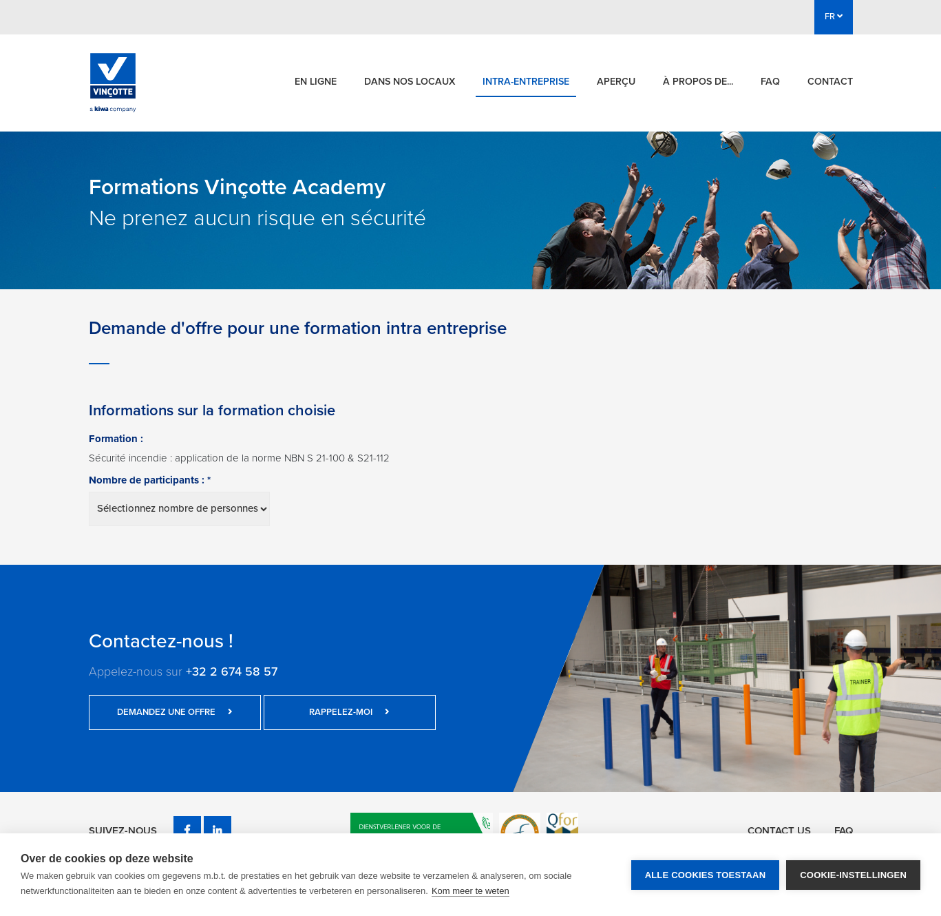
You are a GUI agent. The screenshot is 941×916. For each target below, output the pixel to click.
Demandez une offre (175, 712)
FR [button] (834, 16)
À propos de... (698, 81)
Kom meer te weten (470, 891)
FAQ (770, 81)
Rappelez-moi (349, 712)
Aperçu (616, 81)
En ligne (316, 81)
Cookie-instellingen (853, 875)
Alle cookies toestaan (705, 875)
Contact (830, 81)
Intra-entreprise (526, 81)
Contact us (779, 830)
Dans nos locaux (409, 81)
